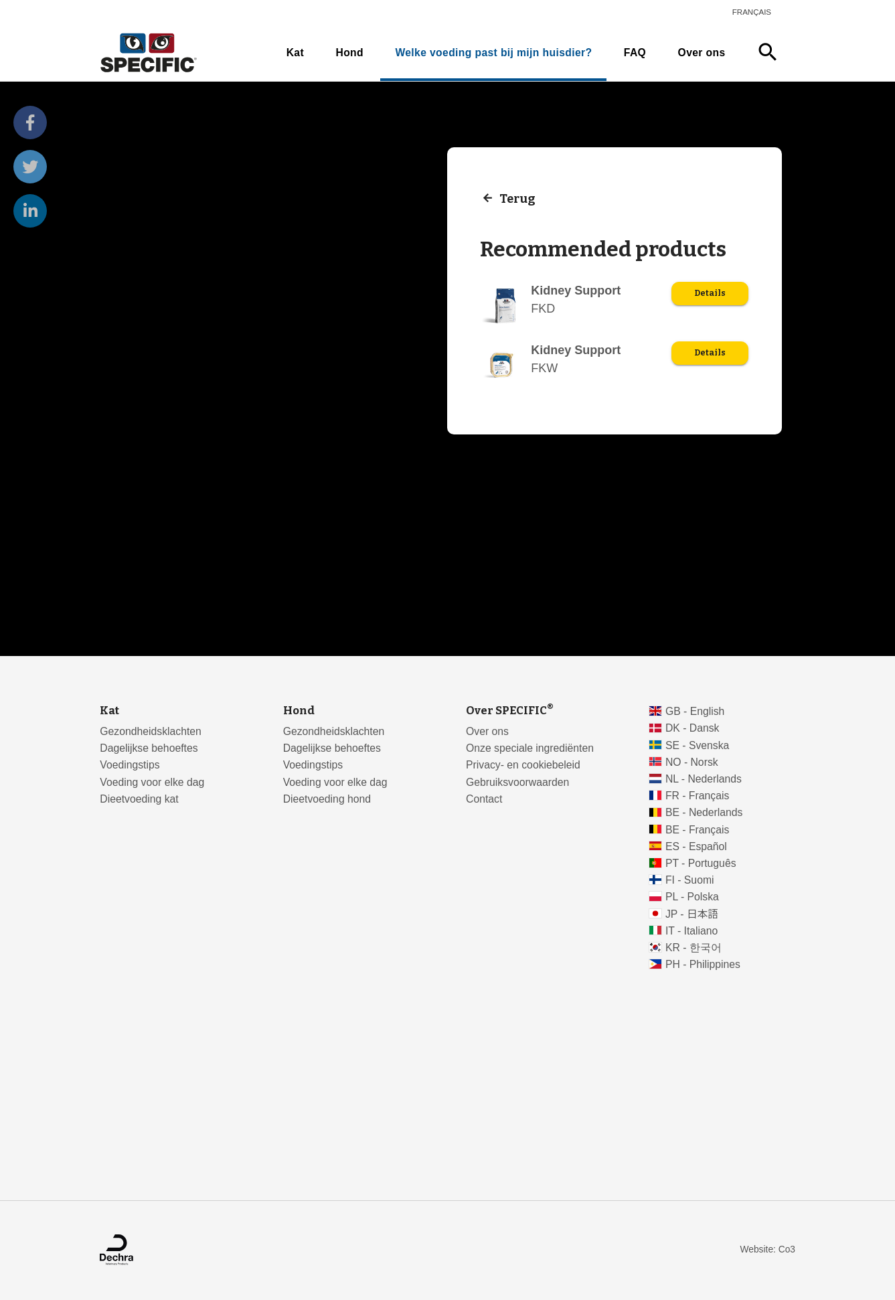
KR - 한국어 (693, 947)
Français (751, 12)
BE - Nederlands (704, 812)
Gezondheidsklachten (150, 731)
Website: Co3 (767, 1249)
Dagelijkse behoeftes (148, 748)
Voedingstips (129, 764)
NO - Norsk (691, 762)
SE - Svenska (697, 745)
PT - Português (700, 863)
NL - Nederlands (703, 779)
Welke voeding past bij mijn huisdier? (493, 52)
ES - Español (696, 846)
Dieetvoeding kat (139, 799)
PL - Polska (692, 896)
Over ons (702, 52)
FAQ (635, 52)
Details (710, 293)
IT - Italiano (691, 931)
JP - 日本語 (691, 914)
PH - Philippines (702, 964)
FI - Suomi (689, 880)
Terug (517, 198)
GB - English (694, 711)
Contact (484, 799)
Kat (295, 52)
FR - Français (697, 795)
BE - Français (697, 829)
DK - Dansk (692, 728)
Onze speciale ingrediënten (530, 748)
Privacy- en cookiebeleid (523, 764)
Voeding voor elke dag (152, 782)
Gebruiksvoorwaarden (517, 782)
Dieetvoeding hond (327, 799)
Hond (349, 52)
